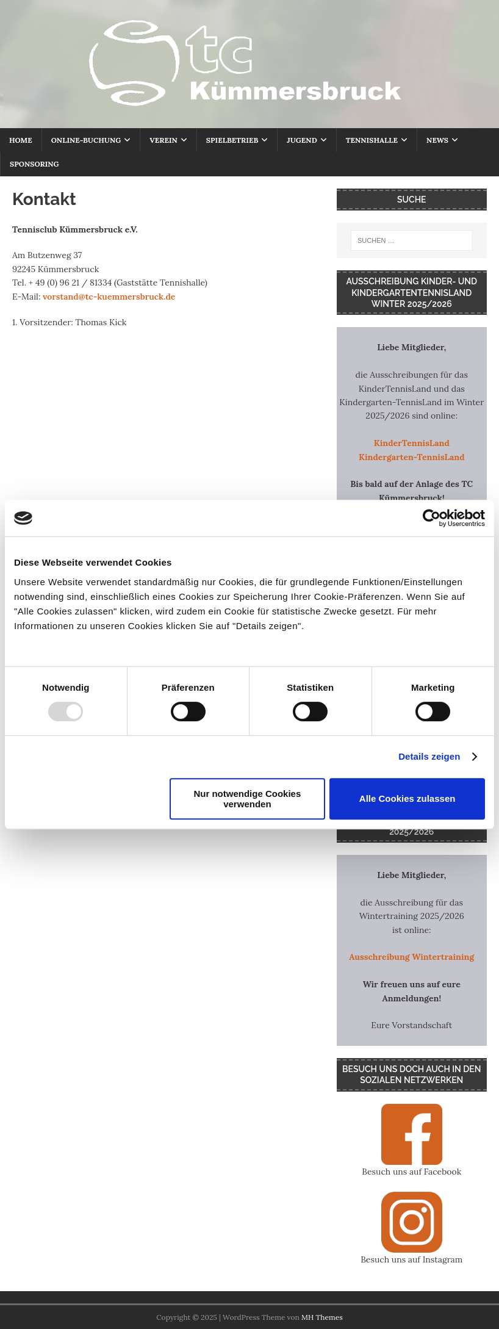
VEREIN (163, 140)
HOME (20, 140)
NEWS (437, 140)
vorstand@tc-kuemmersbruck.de (109, 296)
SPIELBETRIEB (232, 140)
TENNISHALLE (372, 140)
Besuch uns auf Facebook (411, 1171)
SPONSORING (34, 163)
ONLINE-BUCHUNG (86, 140)
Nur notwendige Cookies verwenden (247, 798)
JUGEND (302, 140)
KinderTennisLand (412, 443)
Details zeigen (429, 756)
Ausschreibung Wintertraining (411, 956)
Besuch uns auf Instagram (411, 1259)
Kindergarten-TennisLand (412, 457)
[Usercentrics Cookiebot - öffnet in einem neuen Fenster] (431, 518)
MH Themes (322, 1317)
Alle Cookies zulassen (407, 798)
